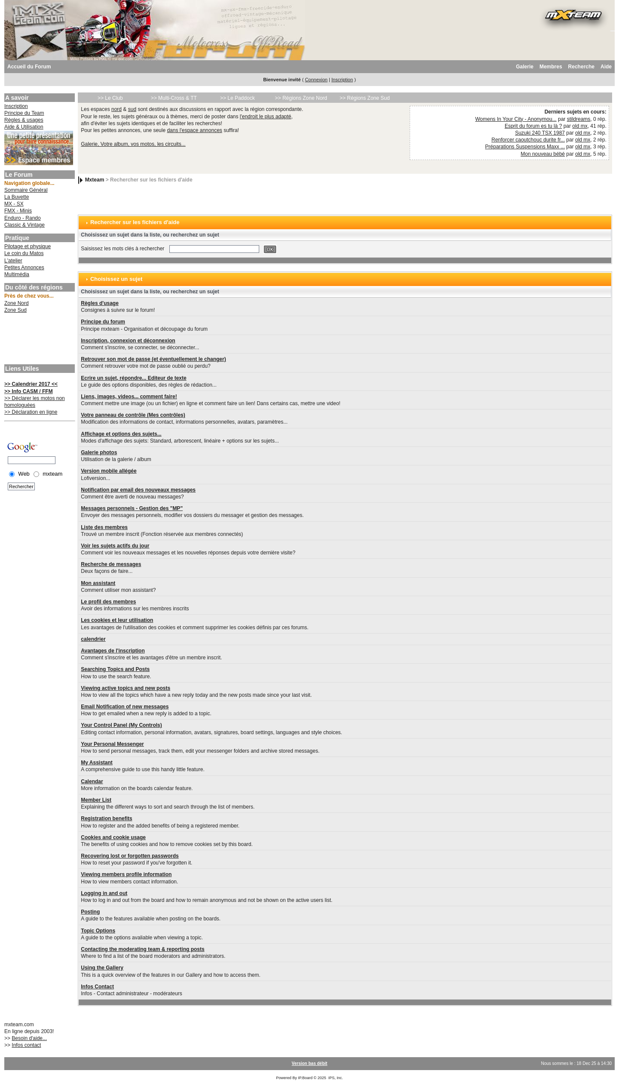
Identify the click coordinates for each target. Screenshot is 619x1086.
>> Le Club (110, 98)
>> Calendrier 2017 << (31, 384)
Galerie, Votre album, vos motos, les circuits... (133, 144)
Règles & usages (23, 120)
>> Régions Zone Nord (301, 98)
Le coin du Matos (23, 253)
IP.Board (305, 1078)
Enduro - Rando (22, 218)
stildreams (579, 119)
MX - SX (14, 204)
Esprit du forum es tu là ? (533, 126)
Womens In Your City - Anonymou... (515, 119)
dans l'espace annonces (194, 130)
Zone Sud (15, 310)
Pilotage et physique (27, 246)
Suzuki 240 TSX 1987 (540, 133)
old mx (579, 126)
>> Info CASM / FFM (28, 391)
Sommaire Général (26, 190)
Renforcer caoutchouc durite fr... (528, 140)
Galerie (524, 67)
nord (116, 109)
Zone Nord (16, 303)
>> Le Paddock (237, 98)
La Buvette (16, 197)
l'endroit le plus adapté (265, 117)
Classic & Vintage (24, 225)
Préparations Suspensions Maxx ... (525, 147)
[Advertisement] (38, 339)
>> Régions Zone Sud (365, 98)
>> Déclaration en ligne (30, 412)
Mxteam (94, 180)
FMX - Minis (18, 211)
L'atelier (13, 261)
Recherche (581, 67)
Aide (606, 67)
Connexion (316, 79)
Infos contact (26, 1045)
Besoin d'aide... (29, 1038)
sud (132, 109)
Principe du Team (24, 113)
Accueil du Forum (29, 67)
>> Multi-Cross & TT (174, 98)
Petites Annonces (24, 268)
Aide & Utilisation (23, 127)
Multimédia (16, 274)
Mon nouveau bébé (543, 154)
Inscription (342, 79)
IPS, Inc (335, 1078)
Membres (550, 67)
